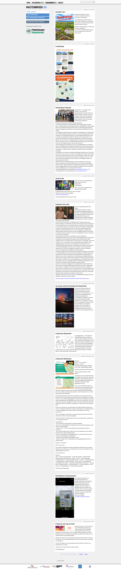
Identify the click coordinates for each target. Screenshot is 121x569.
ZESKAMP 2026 (60, 12)
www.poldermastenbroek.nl (81, 169)
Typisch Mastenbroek (32, 14)
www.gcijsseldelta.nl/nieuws (81, 170)
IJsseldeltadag (59, 46)
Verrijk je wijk (59, 178)
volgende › (81, 554)
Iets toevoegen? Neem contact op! (35, 21)
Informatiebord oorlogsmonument (65, 476)
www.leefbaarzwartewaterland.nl (62, 194)
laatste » (86, 554)
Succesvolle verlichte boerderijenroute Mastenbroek (71, 286)
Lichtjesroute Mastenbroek (63, 333)
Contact (60, 2)
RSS (41, 26)
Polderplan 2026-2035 (62, 204)
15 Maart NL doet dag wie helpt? (65, 524)
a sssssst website (60, 560)
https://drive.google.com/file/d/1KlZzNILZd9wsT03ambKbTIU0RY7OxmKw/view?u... (72, 278)
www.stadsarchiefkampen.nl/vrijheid (82, 496)
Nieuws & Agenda (31, 11)
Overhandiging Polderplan (63, 107)
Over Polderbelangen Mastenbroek (36, 17)
